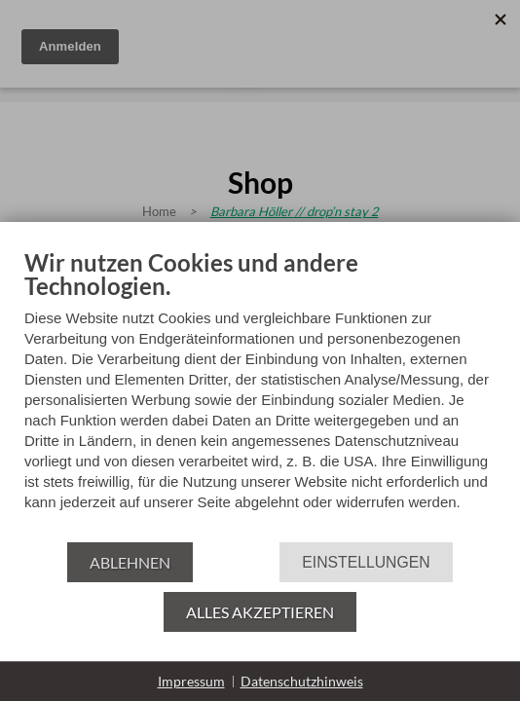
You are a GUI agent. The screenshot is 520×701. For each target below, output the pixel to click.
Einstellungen (365, 562)
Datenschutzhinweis (302, 681)
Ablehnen (130, 562)
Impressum (191, 681)
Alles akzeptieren (260, 612)
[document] (260, 394)
